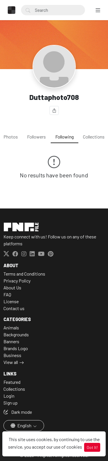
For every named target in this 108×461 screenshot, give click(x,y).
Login (8, 396)
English (21, 425)
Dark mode (17, 412)
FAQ (7, 294)
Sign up (10, 402)
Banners (11, 341)
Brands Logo (15, 348)
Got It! (92, 447)
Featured (11, 382)
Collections (94, 136)
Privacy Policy (17, 280)
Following (64, 136)
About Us (12, 287)
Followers (36, 136)
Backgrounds (16, 334)
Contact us (13, 308)
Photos (10, 136)
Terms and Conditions (24, 273)
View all (10, 362)
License (11, 301)
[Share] (54, 110)
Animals (11, 327)
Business (12, 355)
